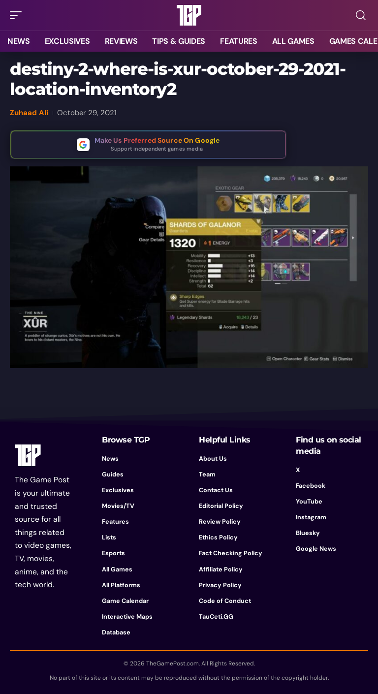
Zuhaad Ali (29, 113)
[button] (18, 15)
